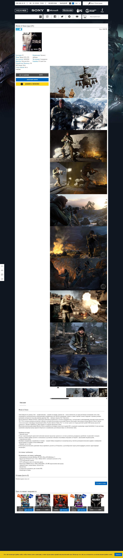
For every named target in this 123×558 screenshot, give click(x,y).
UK (70, 3)
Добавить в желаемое (32, 84)
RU (73, 3)
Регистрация (98, 3)
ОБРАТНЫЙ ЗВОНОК (32, 79)
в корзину (29, 510)
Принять (118, 554)
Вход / (96, 3)
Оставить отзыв (101, 483)
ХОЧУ (41, 75)
